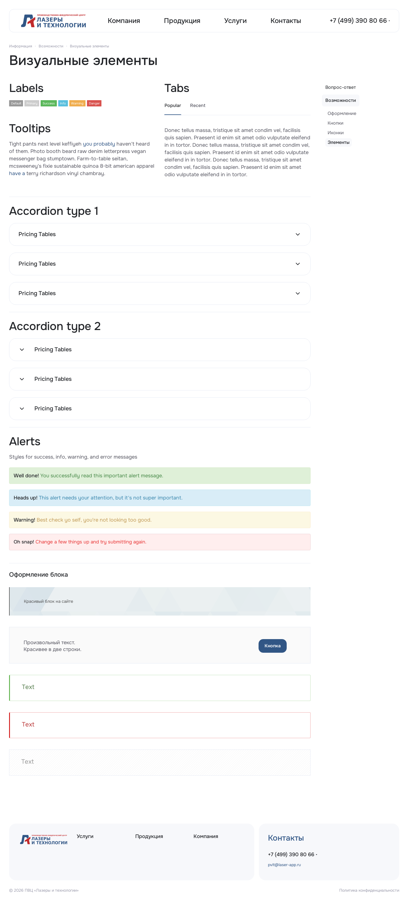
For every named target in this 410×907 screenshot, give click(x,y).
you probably (99, 144)
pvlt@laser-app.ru (284, 864)
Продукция (149, 836)
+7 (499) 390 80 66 (358, 20)
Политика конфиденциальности (369, 890)
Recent (197, 105)
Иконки (336, 133)
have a (17, 173)
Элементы (338, 142)
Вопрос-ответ (340, 87)
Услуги (85, 836)
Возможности (340, 100)
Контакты (286, 838)
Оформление (342, 113)
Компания (205, 836)
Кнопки (336, 123)
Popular (173, 105)
